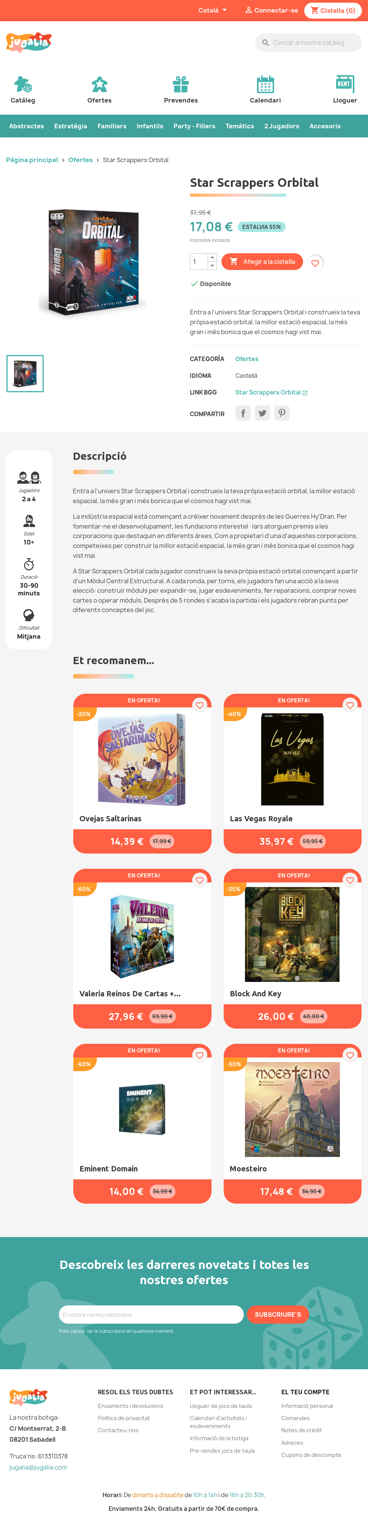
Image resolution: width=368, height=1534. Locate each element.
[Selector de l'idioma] (214, 10)
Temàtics (240, 126)
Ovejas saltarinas (110, 818)
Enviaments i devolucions (130, 1405)
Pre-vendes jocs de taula (222, 1450)
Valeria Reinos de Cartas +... (130, 993)
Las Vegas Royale (261, 818)
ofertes (247, 359)
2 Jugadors (281, 126)
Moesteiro (248, 1168)
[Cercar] (308, 42)
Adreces (292, 1442)
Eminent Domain (108, 1168)
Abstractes (26, 126)
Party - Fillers (194, 126)
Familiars (112, 126)
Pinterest (281, 413)
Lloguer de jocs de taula (221, 1405)
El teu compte (305, 1392)
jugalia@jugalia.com (38, 1467)
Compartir (243, 413)
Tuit (262, 413)
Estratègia (70, 126)
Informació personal (307, 1405)
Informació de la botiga (219, 1438)
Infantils (150, 126)
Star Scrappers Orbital (271, 392)
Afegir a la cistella (262, 262)
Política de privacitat (124, 1418)
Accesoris (325, 126)
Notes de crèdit (301, 1430)
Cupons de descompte (311, 1454)
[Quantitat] (199, 261)
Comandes (295, 1418)
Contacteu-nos (118, 1430)
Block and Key (255, 993)
